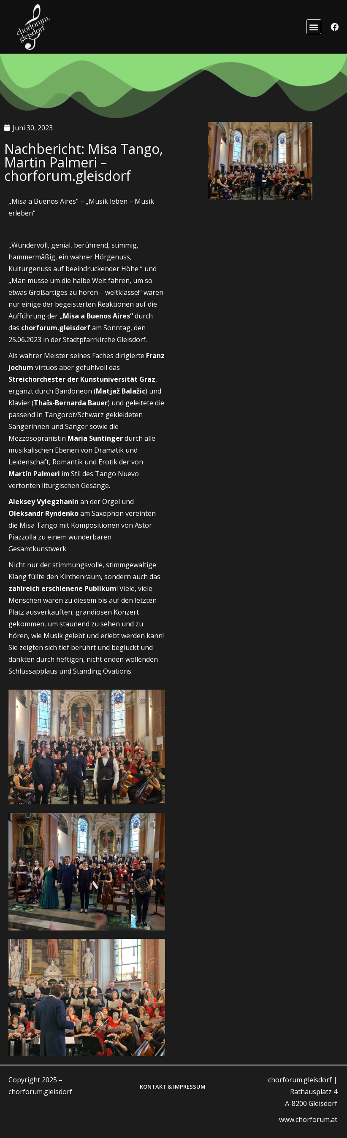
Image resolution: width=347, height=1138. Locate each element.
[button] (313, 26)
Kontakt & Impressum (173, 1086)
